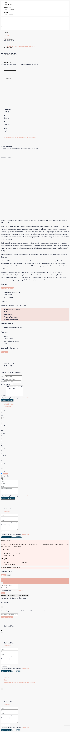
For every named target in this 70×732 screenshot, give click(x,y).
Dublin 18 (6, 35)
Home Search (8, 5)
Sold (2, 62)
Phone (2, 379)
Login (2, 593)
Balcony (6, 336)
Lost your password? (17, 590)
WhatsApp (7, 47)
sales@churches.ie (9, 555)
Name (2, 377)
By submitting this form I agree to (15, 398)
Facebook (13, 47)
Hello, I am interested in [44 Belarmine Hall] (14, 391)
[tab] (8, 404)
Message (3, 395)
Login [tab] (5, 579)
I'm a (2, 384)
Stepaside (7, 38)
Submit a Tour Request (7, 498)
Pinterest (24, 47)
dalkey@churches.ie (9, 564)
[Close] (2, 583)
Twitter (18, 47)
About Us (6, 12)
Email (34, 47)
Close (8, 575)
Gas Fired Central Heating (11, 341)
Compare (3, 575)
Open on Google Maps (7, 288)
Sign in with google (22, 596)
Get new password (6, 617)
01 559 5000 (8, 366)
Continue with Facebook (8, 596)
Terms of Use (25, 398)
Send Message (5, 537)
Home (5, 2)
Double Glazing (8, 339)
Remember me (6, 590)
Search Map (7, 7)
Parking (6, 344)
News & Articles (8, 15)
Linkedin (29, 47)
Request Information (7, 400)
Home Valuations (9, 10)
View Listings (4, 352)
